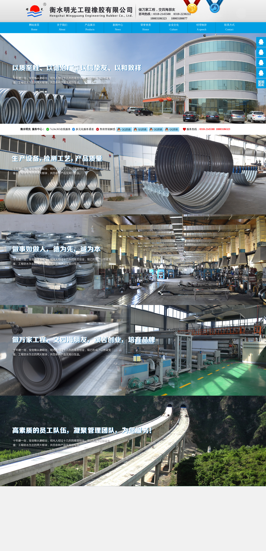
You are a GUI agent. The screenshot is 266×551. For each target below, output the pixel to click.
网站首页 (34, 27)
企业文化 (173, 27)
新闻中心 (118, 27)
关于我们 (62, 27)
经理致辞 (201, 27)
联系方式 (229, 27)
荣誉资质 (146, 27)
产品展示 (90, 27)
